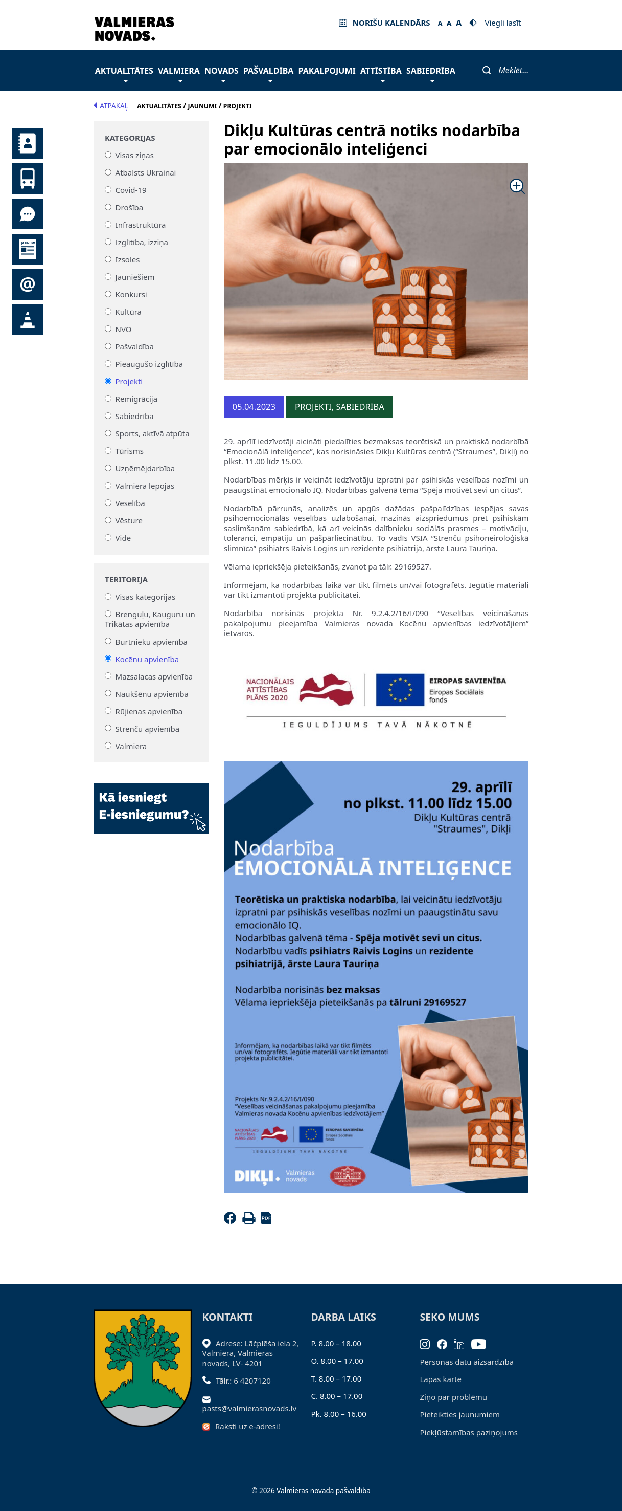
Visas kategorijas (146, 597)
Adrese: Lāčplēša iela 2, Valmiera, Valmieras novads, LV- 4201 (250, 1353)
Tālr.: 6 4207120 (243, 1380)
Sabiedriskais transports (27, 178)
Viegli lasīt (503, 22)
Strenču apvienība (148, 728)
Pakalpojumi (327, 70)
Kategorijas (130, 138)
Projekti (129, 381)
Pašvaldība (268, 73)
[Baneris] (151, 802)
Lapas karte (441, 1379)
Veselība (130, 503)
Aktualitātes (124, 73)
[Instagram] (428, 1343)
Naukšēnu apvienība (152, 693)
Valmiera (179, 73)
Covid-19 (131, 190)
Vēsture (129, 520)
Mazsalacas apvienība (154, 676)
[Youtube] (482, 1343)
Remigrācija (137, 398)
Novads (221, 73)
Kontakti (27, 143)
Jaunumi (27, 249)
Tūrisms (130, 451)
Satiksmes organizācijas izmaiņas (27, 319)
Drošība (130, 207)
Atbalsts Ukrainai (146, 172)
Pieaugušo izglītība (149, 364)
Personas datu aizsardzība (467, 1361)
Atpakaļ (111, 106)
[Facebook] (232, 1221)
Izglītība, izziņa (142, 242)
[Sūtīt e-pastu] (209, 1398)
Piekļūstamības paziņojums (468, 1432)
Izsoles (128, 259)
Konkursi (131, 294)
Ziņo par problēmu (453, 1397)
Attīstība (381, 73)
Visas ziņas (135, 155)
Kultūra (129, 311)
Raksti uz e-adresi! (247, 1426)
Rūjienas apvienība (149, 711)
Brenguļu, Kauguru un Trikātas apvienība (150, 619)
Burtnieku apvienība (152, 641)
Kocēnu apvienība (147, 658)
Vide (123, 538)
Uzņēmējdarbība (145, 468)
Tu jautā (27, 214)
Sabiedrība (430, 73)
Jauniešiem (135, 277)
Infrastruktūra (141, 225)
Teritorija (126, 579)
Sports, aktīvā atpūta (153, 433)
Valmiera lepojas (145, 485)
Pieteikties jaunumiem (27, 284)
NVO (124, 329)
